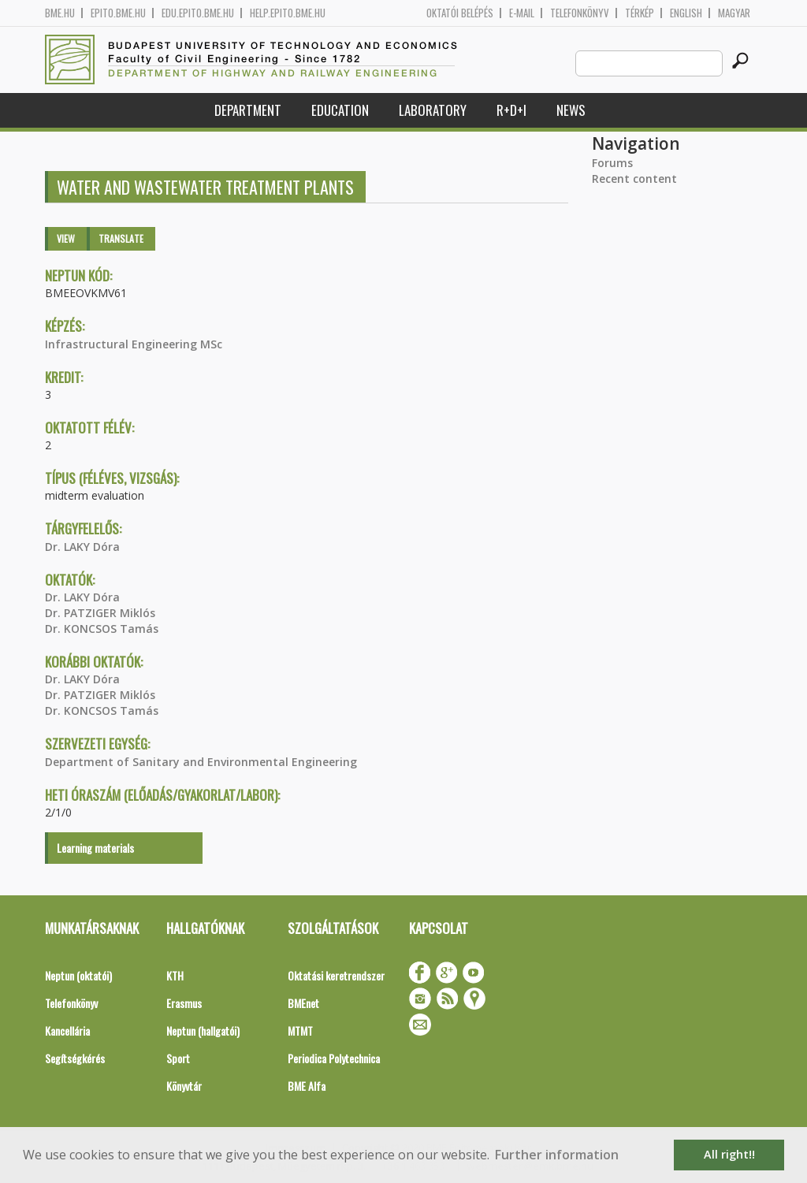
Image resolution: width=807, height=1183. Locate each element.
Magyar (734, 13)
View (66, 238)
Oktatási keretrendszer (336, 975)
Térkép (639, 13)
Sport (178, 1058)
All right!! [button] (729, 1154)
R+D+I (511, 110)
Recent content (634, 178)
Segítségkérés (75, 1058)
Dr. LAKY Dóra (82, 546)
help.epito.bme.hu (287, 13)
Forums (612, 162)
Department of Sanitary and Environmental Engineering (201, 761)
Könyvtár (184, 1085)
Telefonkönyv (579, 13)
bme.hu (60, 13)
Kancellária (67, 1030)
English (686, 13)
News (571, 110)
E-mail (521, 13)
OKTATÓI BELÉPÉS (459, 13)
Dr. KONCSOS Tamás (101, 628)
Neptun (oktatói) (78, 975)
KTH (175, 975)
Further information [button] (557, 1154)
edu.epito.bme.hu (198, 13)
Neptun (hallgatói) (203, 1030)
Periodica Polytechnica (334, 1058)
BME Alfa (306, 1085)
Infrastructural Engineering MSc (133, 344)
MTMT (300, 1030)
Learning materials (95, 847)
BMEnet (303, 1003)
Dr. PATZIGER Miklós (100, 612)
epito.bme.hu (118, 13)
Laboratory (433, 110)
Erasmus (184, 1003)
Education (340, 110)
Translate (121, 238)
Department (247, 110)
